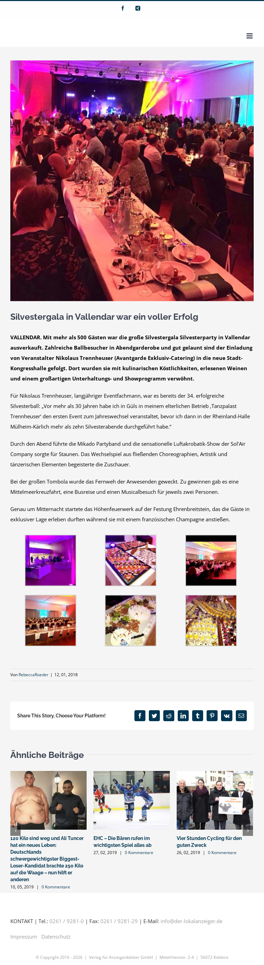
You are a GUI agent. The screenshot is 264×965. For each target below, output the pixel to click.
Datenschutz (55, 936)
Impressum (23, 936)
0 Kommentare (56, 887)
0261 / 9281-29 (119, 921)
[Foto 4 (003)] (132, 180)
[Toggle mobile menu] (250, 35)
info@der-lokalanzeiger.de (191, 921)
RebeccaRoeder (33, 675)
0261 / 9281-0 (67, 921)
